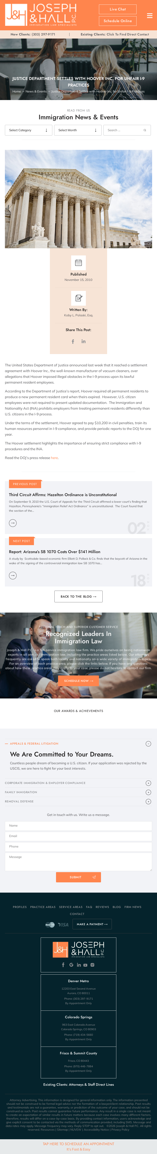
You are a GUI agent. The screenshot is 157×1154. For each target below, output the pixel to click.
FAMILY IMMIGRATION (21, 792)
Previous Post (25, 484)
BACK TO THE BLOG (76, 596)
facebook (74, 341)
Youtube (85, 965)
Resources (48, 1129)
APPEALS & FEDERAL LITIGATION (34, 744)
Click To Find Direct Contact (115, 34)
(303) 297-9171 (43, 34)
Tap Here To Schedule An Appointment (78, 1146)
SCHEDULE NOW (76, 681)
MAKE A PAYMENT (90, 924)
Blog (117, 907)
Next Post (21, 541)
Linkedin (78, 965)
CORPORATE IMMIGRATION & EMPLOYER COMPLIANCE (45, 783)
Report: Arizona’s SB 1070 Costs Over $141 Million (54, 551)
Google (71, 965)
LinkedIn (83, 341)
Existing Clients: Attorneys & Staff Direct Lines (78, 1084)
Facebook (64, 965)
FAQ (89, 907)
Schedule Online (118, 21)
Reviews (102, 907)
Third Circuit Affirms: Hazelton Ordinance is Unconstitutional (63, 494)
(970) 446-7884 (83, 1066)
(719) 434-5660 (83, 1034)
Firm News (132, 907)
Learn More (13, 523)
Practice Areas (43, 907)
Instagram (93, 965)
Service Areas (70, 907)
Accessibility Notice (96, 1129)
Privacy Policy (120, 1129)
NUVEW (75, 1129)
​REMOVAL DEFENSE (19, 801)
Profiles (20, 907)
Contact (77, 914)
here (54, 458)
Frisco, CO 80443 (78, 1060)
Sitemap (62, 1129)
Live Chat (118, 9)
